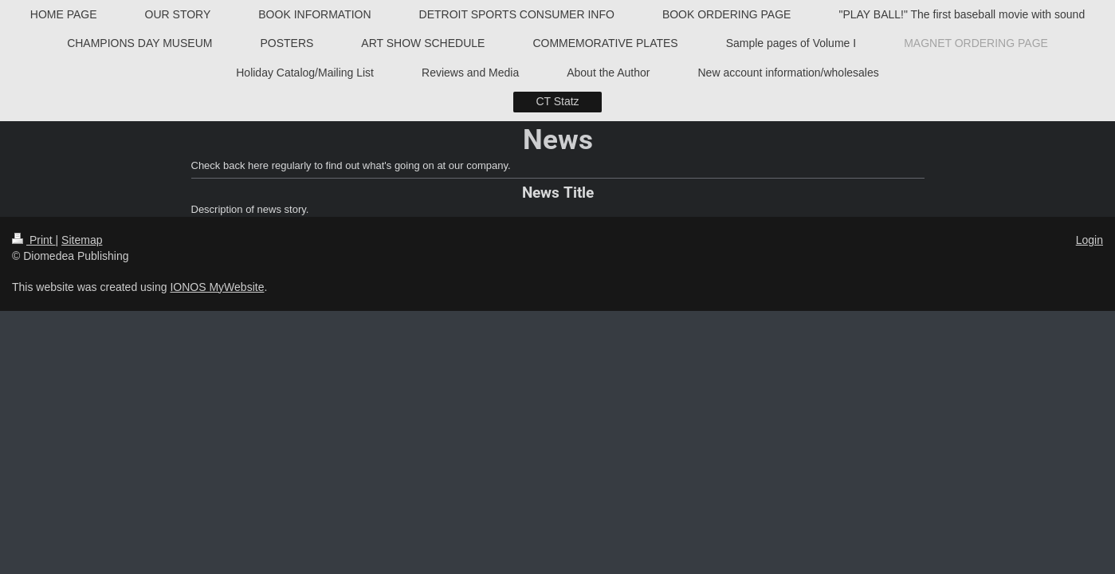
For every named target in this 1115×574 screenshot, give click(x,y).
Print (34, 240)
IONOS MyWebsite (217, 287)
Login (1089, 240)
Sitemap (81, 240)
